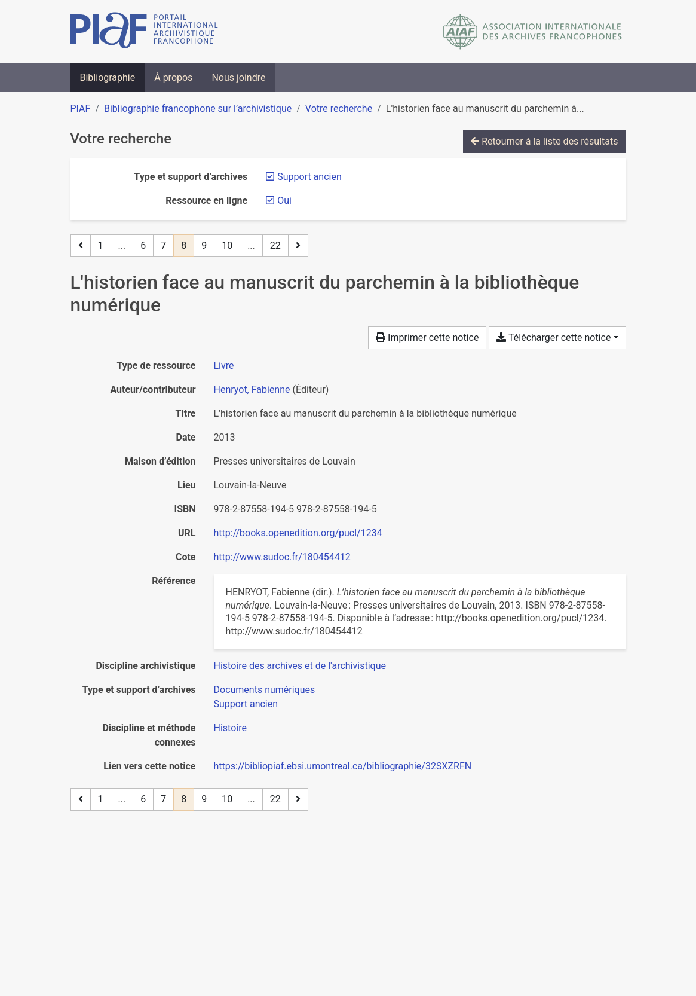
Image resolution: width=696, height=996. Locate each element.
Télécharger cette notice (553, 337)
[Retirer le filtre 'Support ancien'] (309, 176)
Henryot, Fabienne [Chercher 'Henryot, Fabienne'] (252, 389)
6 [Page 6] (143, 245)
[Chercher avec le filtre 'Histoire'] (230, 728)
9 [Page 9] (204, 245)
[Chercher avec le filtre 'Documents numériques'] (264, 689)
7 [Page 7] (163, 245)
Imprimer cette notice (427, 337)
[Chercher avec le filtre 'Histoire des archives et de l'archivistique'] (300, 665)
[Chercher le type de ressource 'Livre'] (224, 365)
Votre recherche (338, 108)
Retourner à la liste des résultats (544, 141)
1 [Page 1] (100, 245)
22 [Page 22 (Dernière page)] (275, 245)
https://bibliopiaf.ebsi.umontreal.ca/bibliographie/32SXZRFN (343, 766)
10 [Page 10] (227, 245)
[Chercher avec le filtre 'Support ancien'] (246, 704)
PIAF (80, 108)
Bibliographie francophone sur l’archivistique (198, 108)
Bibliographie (108, 77)
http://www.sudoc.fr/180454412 (282, 557)
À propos (173, 77)
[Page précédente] (80, 245)
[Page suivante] (298, 245)
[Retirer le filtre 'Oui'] (284, 200)
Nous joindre (238, 77)
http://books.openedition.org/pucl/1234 (298, 533)
